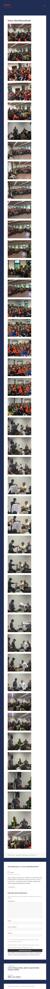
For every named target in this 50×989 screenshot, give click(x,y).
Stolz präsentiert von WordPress (28, 986)
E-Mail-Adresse (12, 927)
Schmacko (19, 855)
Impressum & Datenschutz (13, 986)
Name (10, 920)
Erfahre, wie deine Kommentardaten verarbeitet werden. (24, 955)
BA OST (7, 5)
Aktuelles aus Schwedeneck (30, 855)
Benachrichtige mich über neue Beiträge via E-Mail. (21, 947)
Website (10, 933)
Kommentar (11, 901)
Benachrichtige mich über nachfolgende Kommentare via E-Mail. (24, 945)
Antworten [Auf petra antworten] (12, 887)
